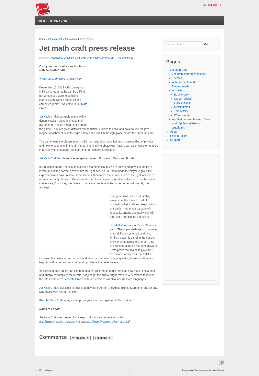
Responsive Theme (191, 370)
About (41, 20)
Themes (177, 78)
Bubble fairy (181, 94)
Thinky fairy (181, 111)
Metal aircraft (182, 106)
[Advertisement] (123, 94)
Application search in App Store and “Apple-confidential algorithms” (191, 123)
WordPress (218, 370)
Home (42, 39)
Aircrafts (177, 90)
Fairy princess (182, 102)
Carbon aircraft (183, 98)
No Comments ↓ (126, 57)
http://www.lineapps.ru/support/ (58, 321)
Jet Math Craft (58, 20)
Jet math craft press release (189, 73)
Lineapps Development (102, 57)
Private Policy (178, 135)
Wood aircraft (182, 115)
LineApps (47, 370)
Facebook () (103, 337)
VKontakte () (80, 337)
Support (175, 140)
